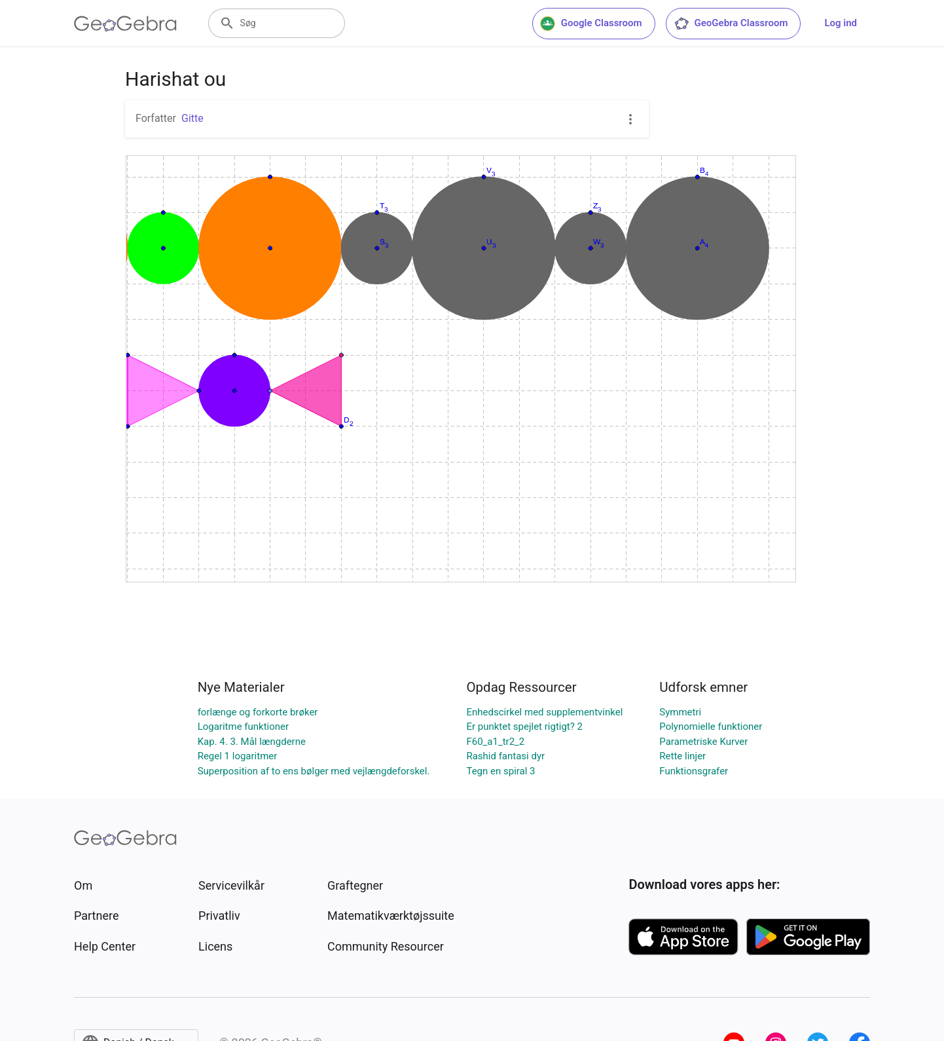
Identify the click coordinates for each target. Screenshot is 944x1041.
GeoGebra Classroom (731, 23)
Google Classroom (591, 23)
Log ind (840, 23)
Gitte (192, 118)
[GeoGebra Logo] (125, 23)
